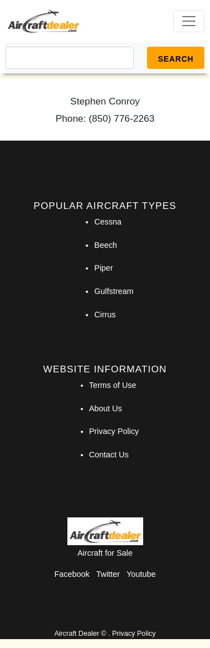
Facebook (72, 574)
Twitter (108, 574)
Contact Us (109, 454)
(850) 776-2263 (121, 118)
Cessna (107, 221)
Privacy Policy (114, 431)
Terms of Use (112, 385)
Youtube (140, 574)
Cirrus (104, 314)
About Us (105, 408)
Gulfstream (113, 291)
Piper (103, 267)
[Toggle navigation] (188, 21)
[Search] (70, 58)
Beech (105, 245)
